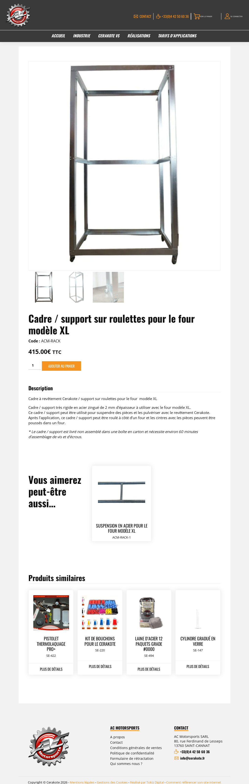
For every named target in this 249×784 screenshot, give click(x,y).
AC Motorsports (124, 726)
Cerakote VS (108, 37)
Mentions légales (82, 778)
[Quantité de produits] (34, 364)
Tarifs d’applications (177, 37)
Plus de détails (51, 667)
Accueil (58, 37)
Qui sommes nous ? (126, 762)
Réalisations (138, 37)
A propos (117, 735)
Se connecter (233, 17)
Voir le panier (195, 17)
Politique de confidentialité (132, 751)
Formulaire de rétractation (132, 757)
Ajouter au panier (61, 364)
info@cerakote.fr (192, 756)
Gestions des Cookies (112, 778)
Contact (129, 16)
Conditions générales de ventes (136, 746)
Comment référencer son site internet (193, 778)
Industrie (81, 37)
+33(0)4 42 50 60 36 (159, 16)
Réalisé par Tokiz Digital (147, 778)
